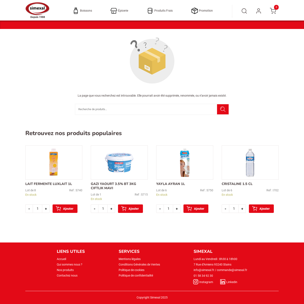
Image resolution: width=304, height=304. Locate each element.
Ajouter (68, 208)
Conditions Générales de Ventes (139, 264)
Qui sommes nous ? (69, 264)
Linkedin (231, 282)
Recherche (223, 109)
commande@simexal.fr (232, 270)
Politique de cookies (131, 270)
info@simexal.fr (204, 270)
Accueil (61, 259)
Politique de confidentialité (136, 275)
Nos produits (65, 270)
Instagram (206, 282)
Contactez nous (67, 275)
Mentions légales (130, 259)
